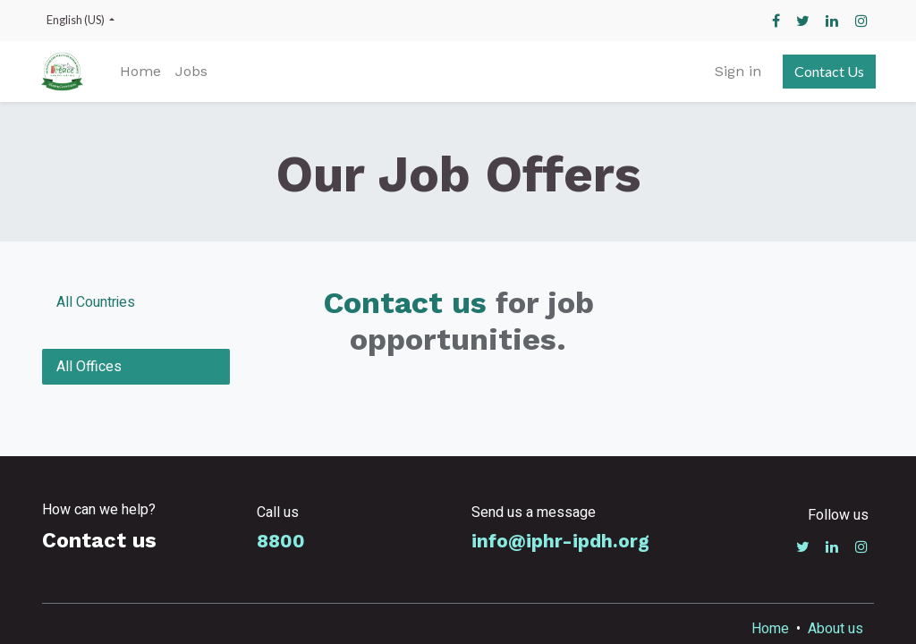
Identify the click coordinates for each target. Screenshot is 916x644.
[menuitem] (143, 71)
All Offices (89, 366)
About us (835, 629)
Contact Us (827, 71)
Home (770, 629)
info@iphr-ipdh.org (560, 541)
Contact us (405, 302)
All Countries (95, 302)
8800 (281, 541)
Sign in (736, 71)
